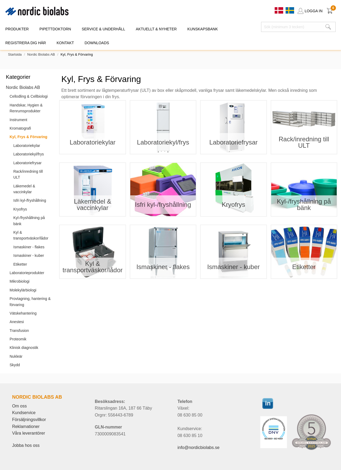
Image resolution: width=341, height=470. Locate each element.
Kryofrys (20, 209)
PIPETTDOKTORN (55, 29)
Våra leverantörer (28, 433)
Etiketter (20, 264)
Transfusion (19, 330)
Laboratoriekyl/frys (28, 154)
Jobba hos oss (25, 445)
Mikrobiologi (20, 281)
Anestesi (17, 322)
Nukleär (16, 356)
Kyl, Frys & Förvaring (28, 137)
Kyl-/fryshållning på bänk (29, 221)
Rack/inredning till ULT (28, 174)
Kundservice (23, 412)
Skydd (15, 365)
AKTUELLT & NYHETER (156, 29)
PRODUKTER (17, 29)
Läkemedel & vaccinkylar (24, 189)
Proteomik (18, 339)
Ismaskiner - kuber (28, 255)
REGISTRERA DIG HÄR (25, 43)
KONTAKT (65, 43)
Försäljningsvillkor (29, 419)
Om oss (19, 406)
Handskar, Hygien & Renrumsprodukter (26, 108)
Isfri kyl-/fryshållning (29, 200)
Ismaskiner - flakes (28, 247)
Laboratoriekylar (26, 145)
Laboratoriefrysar (27, 163)
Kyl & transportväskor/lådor (30, 235)
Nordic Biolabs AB (41, 54)
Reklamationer (25, 426)
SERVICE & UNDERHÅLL (103, 29)
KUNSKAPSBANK (202, 29)
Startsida (15, 54)
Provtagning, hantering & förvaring (30, 301)
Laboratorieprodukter (27, 273)
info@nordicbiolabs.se (198, 447)
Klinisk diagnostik (24, 347)
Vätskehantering (23, 313)
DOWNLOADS (97, 43)
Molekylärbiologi (23, 290)
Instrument (18, 120)
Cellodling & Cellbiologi (29, 96)
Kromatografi (20, 128)
